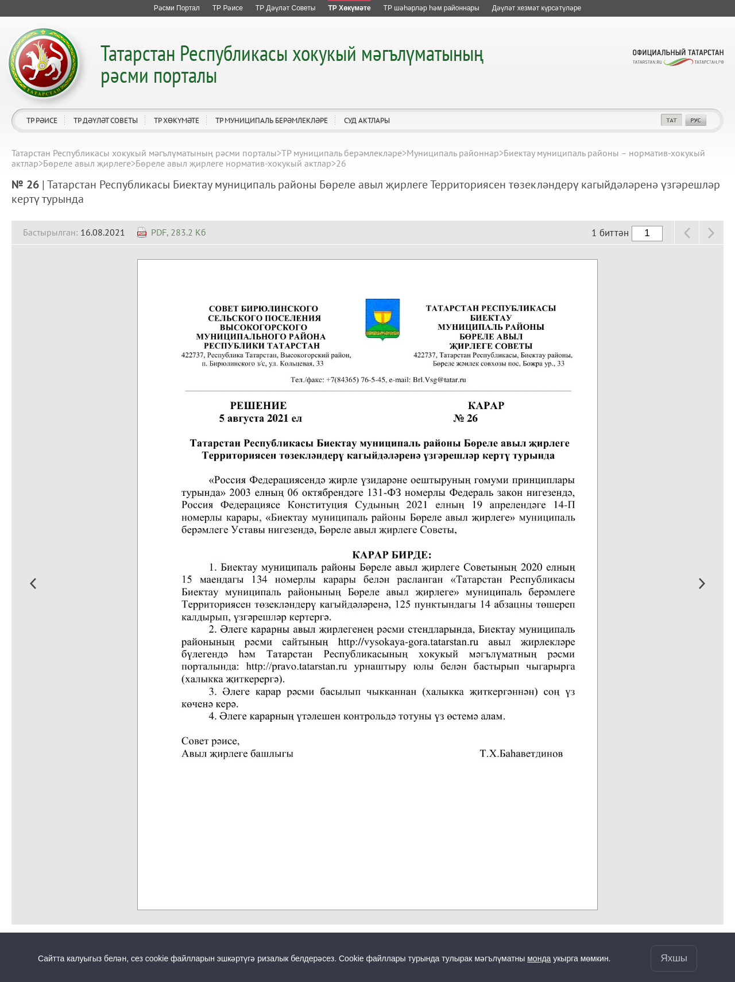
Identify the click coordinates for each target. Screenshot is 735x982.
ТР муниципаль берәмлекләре (271, 120)
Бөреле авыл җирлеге (87, 163)
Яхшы (673, 958)
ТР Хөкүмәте (176, 120)
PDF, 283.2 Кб (178, 232)
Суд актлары (367, 120)
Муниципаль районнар (453, 153)
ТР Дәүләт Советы (106, 120)
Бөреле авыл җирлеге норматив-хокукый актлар (233, 163)
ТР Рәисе (41, 120)
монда (539, 958)
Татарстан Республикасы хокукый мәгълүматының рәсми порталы (291, 63)
